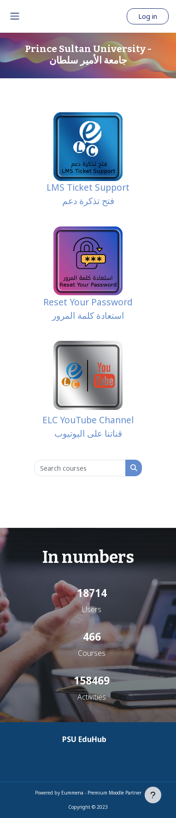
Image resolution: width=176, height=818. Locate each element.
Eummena (72, 792)
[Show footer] (153, 795)
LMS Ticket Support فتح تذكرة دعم (88, 159)
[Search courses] (80, 468)
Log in (147, 16)
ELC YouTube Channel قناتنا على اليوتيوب (88, 390)
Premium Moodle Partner (114, 792)
